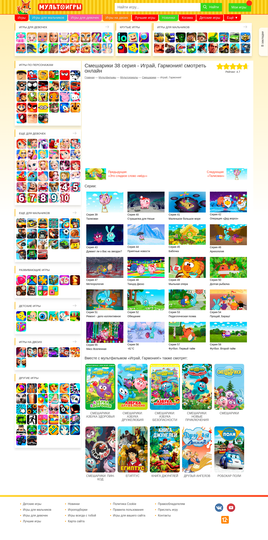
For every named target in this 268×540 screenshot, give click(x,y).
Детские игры (209, 18)
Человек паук (21, 118)
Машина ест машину (181, 48)
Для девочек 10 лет (65, 198)
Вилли (32, 75)
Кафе (75, 155)
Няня (65, 144)
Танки (213, 37)
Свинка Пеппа (65, 97)
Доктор (75, 37)
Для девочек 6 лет (21, 198)
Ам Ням (32, 97)
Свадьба (43, 165)
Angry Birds (32, 108)
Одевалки (21, 37)
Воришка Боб (21, 86)
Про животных (54, 187)
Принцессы (43, 155)
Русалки (75, 165)
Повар (32, 187)
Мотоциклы (234, 48)
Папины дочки (65, 176)
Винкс (21, 144)
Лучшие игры (145, 18)
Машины (234, 37)
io (122, 37)
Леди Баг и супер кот (43, 86)
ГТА (213, 48)
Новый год (75, 176)
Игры (22, 18)
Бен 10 (54, 86)
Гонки (159, 37)
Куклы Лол (21, 48)
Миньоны (43, 108)
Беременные (43, 176)
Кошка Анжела (32, 165)
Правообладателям (171, 503)
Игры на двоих (116, 18)
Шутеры (170, 48)
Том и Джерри (65, 86)
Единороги (107, 37)
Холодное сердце (54, 165)
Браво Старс (245, 37)
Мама (75, 144)
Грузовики (245, 48)
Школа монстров (65, 165)
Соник (65, 108)
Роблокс (21, 75)
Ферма (21, 176)
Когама (187, 18)
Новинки (168, 18)
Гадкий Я (32, 118)
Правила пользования (128, 509)
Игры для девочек (85, 18)
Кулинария (43, 48)
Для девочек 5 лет (75, 187)
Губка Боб (43, 97)
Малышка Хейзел (32, 37)
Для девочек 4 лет (65, 187)
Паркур (202, 48)
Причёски (32, 155)
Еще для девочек (32, 133)
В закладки (262, 39)
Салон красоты (96, 48)
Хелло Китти (75, 97)
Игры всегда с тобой (82, 515)
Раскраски (54, 144)
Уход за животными (86, 48)
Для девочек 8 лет (43, 198)
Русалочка (65, 155)
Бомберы (43, 118)
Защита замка (224, 37)
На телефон (144, 48)
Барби (53, 37)
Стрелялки (170, 37)
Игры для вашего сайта (129, 515)
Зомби (181, 37)
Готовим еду (75, 48)
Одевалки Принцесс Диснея (54, 176)
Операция (107, 48)
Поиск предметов (144, 37)
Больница (21, 155)
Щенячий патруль (75, 108)
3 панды (75, 75)
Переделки (21, 187)
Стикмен (32, 86)
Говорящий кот (54, 108)
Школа (32, 144)
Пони (32, 176)
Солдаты (202, 37)
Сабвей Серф (21, 97)
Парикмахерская (54, 155)
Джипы (224, 48)
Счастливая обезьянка (54, 97)
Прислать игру (168, 509)
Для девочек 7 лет (32, 198)
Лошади (43, 144)
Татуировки (53, 48)
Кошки (86, 37)
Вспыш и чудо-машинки (75, 86)
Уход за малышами (43, 37)
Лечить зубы (43, 187)
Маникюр (96, 37)
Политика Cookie (124, 503)
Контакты (164, 515)
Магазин (21, 165)
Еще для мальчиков (34, 213)
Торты (64, 48)
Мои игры (238, 7)
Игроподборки (77, 509)
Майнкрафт (191, 37)
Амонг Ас (122, 48)
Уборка (64, 37)
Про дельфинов (32, 48)
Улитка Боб (54, 75)
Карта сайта (76, 521)
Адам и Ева (43, 75)
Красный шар (65, 75)
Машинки (191, 48)
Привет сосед (159, 48)
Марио (21, 108)
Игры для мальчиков (48, 18)
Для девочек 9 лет (54, 198)
